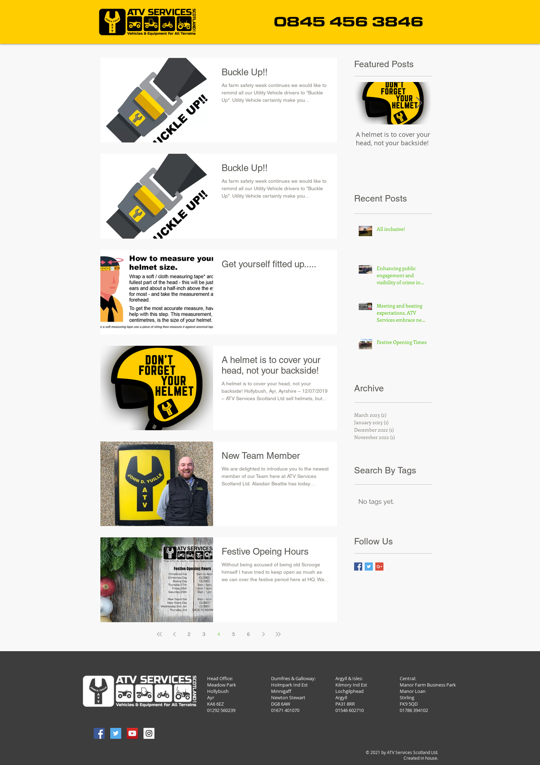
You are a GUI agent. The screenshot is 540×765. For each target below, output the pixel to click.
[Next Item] (419, 103)
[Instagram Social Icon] (148, 733)
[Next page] (263, 634)
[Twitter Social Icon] (115, 733)
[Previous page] (174, 634)
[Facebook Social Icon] (99, 733)
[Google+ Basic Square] (379, 566)
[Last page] (278, 634)
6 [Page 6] (248, 634)
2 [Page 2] (189, 634)
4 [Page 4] (218, 634)
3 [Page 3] (203, 634)
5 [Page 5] (233, 634)
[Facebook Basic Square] (358, 566)
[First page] (159, 634)
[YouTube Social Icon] (132, 733)
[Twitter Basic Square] (369, 566)
